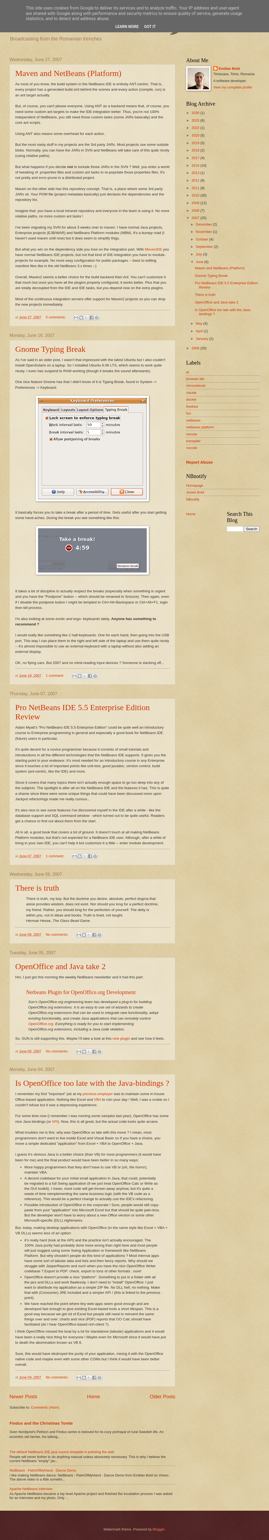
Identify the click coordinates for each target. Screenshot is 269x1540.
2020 (196, 135)
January (202, 339)
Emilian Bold (229, 69)
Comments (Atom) (45, 1407)
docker (191, 399)
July (199, 254)
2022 (196, 128)
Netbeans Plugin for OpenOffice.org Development (81, 992)
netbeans (193, 420)
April (200, 331)
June (200, 262)
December (204, 224)
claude (191, 393)
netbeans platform (200, 427)
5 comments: (56, 317)
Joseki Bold (195, 492)
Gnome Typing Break (50, 348)
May (199, 323)
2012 (196, 180)
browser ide (195, 379)
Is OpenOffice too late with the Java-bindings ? (92, 1083)
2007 (196, 218)
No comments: (57, 934)
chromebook (195, 386)
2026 (196, 113)
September (205, 247)
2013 (196, 173)
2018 (196, 150)
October (202, 239)
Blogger (159, 1529)
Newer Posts (23, 1396)
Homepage (194, 485)
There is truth (37, 887)
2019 (196, 143)
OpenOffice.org (40, 1024)
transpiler (193, 441)
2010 (196, 195)
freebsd (192, 406)
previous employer (97, 1094)
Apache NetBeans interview (31, 1489)
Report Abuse (199, 462)
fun (188, 413)
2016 (196, 165)
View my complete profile (232, 87)
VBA (97, 1100)
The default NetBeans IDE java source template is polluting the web (62, 1452)
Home (93, 1396)
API (55, 1122)
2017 (196, 158)
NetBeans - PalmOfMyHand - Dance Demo (43, 1470)
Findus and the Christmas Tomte (41, 1423)
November (204, 232)
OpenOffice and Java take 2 (60, 966)
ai (187, 372)
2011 (196, 188)
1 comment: (55, 675)
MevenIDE (153, 249)
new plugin (121, 1038)
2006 (196, 348)
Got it (150, 26)
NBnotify (192, 499)
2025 (196, 120)
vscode (191, 448)
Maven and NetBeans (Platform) (68, 73)
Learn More (127, 26)
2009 (196, 203)
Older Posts (162, 1396)
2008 (196, 210)
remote (191, 434)
